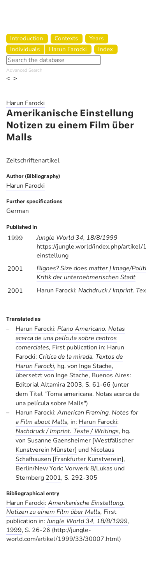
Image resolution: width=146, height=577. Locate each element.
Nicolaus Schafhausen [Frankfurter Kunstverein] (69, 454)
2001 (53, 477)
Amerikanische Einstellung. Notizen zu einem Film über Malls (65, 507)
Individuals (25, 49)
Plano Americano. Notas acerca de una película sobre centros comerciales (70, 338)
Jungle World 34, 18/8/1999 (77, 237)
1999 (14, 530)
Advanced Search (24, 70)
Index (105, 49)
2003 (74, 384)
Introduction (26, 38)
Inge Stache (95, 366)
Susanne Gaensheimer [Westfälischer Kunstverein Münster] (75, 445)
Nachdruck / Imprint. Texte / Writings (67, 431)
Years (96, 38)
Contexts (66, 38)
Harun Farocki (68, 49)
